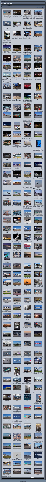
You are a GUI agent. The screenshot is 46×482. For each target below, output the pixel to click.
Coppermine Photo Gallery (24, 481)
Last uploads (37, 7)
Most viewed (40, 7)
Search (43, 7)
